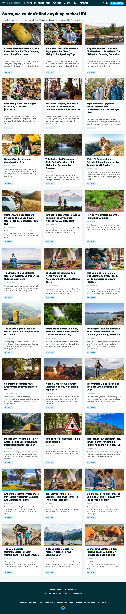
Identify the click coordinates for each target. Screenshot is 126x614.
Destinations (30, 3)
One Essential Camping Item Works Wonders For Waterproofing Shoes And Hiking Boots (62, 277)
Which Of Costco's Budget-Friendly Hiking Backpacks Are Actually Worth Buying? (103, 162)
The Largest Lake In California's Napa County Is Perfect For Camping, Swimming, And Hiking (104, 331)
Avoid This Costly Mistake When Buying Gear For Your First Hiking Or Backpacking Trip (62, 51)
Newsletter (117, 3)
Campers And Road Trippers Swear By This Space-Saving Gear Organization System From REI (21, 219)
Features (84, 3)
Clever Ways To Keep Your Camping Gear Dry (18, 161)
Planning (57, 3)
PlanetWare (101, 602)
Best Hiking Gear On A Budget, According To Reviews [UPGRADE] (20, 106)
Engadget (23, 602)
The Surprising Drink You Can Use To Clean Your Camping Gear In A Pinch (21, 331)
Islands (79, 602)
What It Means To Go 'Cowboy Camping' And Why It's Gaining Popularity (61, 386)
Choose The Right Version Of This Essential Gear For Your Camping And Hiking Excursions (21, 51)
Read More (8, 72)
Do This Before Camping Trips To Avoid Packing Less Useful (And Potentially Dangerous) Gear (21, 441)
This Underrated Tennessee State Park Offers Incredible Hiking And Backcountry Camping (60, 164)
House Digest (62, 602)
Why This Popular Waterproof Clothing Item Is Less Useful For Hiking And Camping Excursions (103, 51)
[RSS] (107, 3)
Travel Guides (44, 3)
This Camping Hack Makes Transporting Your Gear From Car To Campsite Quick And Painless (102, 277)
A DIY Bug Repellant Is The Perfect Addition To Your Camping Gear (59, 552)
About (52, 590)
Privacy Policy (70, 590)
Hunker (71, 602)
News (75, 3)
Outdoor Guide (89, 602)
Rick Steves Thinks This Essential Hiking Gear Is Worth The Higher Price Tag (61, 497)
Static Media (53, 593)
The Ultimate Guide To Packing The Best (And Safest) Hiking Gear (103, 386)
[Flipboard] (103, 3)
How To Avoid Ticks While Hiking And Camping (62, 440)
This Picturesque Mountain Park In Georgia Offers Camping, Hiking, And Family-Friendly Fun (104, 441)
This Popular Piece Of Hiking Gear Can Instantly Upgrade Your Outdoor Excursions (21, 276)
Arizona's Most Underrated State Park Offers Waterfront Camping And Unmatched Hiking (21, 497)
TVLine (40, 602)
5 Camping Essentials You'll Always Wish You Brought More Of (20, 386)
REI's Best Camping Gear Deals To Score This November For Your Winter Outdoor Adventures (62, 106)
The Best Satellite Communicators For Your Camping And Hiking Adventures (21, 552)
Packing (66, 3)
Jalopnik (32, 602)
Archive (60, 590)
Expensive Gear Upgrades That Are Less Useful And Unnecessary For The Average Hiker (103, 108)
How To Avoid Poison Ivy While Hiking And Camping (103, 216)
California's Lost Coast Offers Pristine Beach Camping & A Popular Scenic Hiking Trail (102, 552)
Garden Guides (50, 602)
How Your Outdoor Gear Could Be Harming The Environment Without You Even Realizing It (62, 218)
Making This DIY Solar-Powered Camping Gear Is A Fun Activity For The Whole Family (103, 497)
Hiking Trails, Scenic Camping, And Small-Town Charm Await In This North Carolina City (62, 331)
